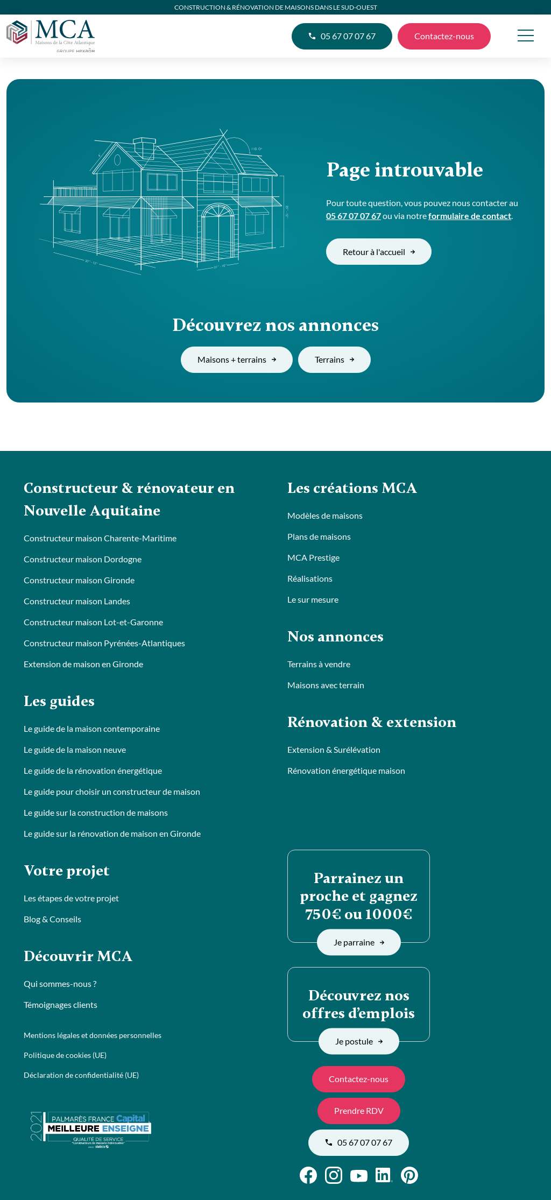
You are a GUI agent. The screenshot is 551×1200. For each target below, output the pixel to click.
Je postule (359, 1041)
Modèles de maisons (325, 515)
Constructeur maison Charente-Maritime (100, 538)
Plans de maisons (319, 536)
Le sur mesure (312, 599)
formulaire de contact (469, 215)
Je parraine (359, 942)
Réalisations (310, 578)
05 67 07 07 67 (342, 36)
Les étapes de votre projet (71, 898)
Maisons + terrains (236, 359)
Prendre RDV (359, 1110)
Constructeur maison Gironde (79, 580)
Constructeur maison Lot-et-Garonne (93, 622)
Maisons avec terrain (325, 685)
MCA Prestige (313, 557)
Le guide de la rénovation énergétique (93, 770)
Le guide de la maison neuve (75, 749)
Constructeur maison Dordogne (83, 559)
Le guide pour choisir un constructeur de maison (112, 791)
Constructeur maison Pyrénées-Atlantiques (104, 643)
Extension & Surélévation (333, 749)
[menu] (525, 36)
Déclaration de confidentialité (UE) (81, 1074)
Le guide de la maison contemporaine (92, 728)
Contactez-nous (444, 36)
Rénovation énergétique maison (346, 770)
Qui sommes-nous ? (60, 983)
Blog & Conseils (52, 919)
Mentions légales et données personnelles (92, 1035)
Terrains (334, 359)
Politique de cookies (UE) (65, 1055)
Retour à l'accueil (379, 251)
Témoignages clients (60, 1004)
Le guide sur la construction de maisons (96, 812)
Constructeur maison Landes (77, 601)
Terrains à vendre (318, 664)
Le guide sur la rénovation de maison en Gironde (112, 833)
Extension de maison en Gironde (83, 664)
